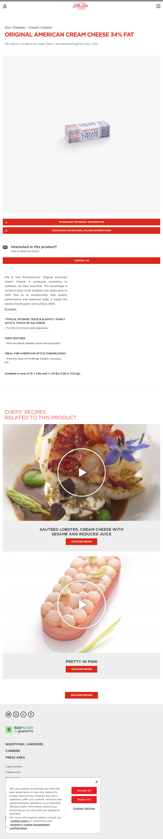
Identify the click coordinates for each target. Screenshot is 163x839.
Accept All (84, 790)
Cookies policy (13, 772)
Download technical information (81, 222)
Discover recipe (81, 541)
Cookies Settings (84, 808)
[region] (53, 805)
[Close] (97, 782)
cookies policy (19, 821)
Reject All (84, 799)
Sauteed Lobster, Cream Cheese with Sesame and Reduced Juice (81, 531)
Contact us (81, 260)
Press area (15, 757)
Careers (13, 751)
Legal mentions (14, 766)
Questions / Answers (24, 744)
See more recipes (81, 695)
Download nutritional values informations (81, 230)
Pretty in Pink (81, 661)
